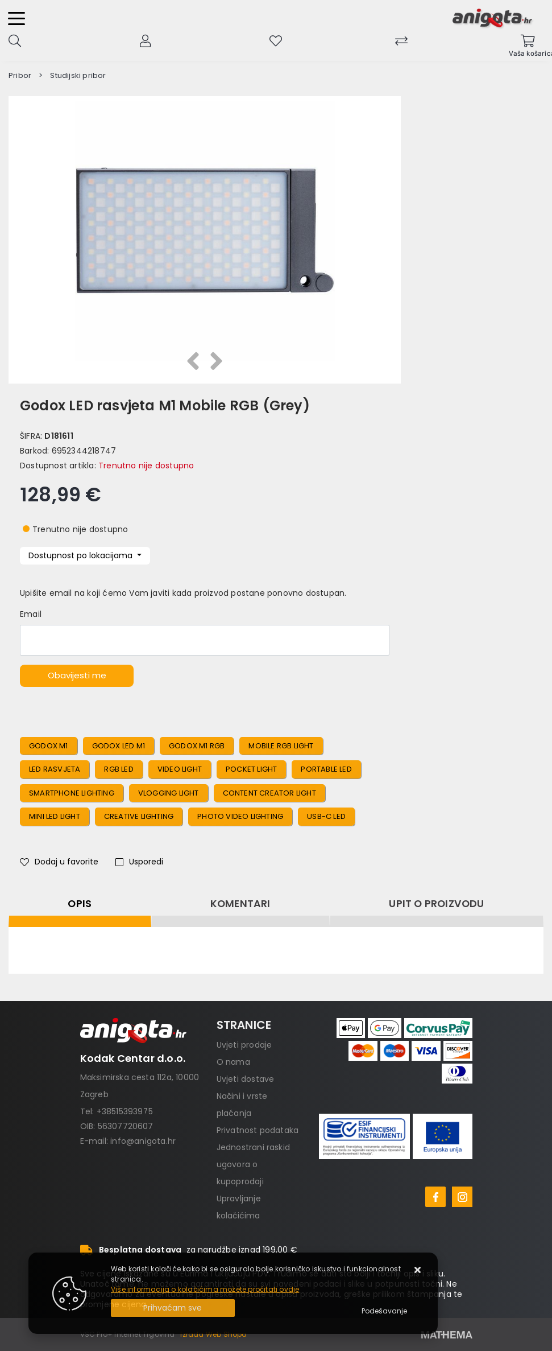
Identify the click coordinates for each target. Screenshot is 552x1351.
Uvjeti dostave (246, 1079)
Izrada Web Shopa (213, 1334)
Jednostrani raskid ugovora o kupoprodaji (253, 1164)
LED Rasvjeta (54, 769)
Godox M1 (48, 745)
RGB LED (118, 769)
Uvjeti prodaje (244, 1045)
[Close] (173, 1308)
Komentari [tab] (240, 904)
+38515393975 (125, 1111)
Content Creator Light (269, 793)
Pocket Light (251, 769)
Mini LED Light (54, 816)
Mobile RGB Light (280, 745)
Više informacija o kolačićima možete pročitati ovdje (205, 1289)
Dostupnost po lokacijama (81, 555)
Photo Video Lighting (240, 816)
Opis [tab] (80, 904)
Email (30, 614)
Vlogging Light (168, 793)
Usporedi (139, 861)
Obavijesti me (77, 675)
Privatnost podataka (258, 1130)
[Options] (384, 1311)
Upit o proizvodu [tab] (436, 904)
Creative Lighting (138, 816)
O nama (233, 1062)
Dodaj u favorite (59, 861)
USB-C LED (326, 816)
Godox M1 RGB (197, 745)
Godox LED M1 (118, 745)
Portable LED (326, 769)
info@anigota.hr (143, 1141)
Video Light (179, 769)
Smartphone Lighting (71, 793)
